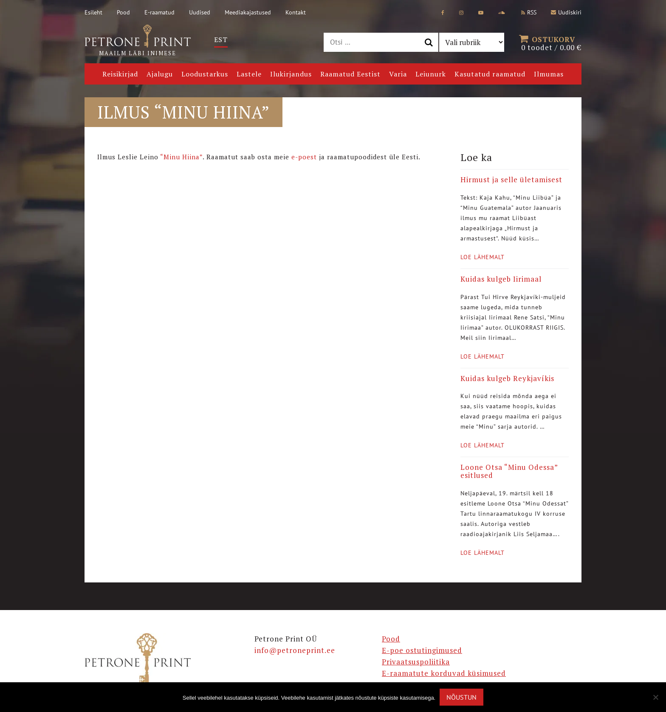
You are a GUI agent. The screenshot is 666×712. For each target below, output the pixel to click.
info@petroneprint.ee (294, 650)
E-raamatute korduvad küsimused (444, 673)
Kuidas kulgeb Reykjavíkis (507, 378)
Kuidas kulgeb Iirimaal (501, 279)
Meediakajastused (248, 12)
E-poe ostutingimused (422, 650)
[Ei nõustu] (655, 697)
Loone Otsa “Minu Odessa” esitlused (509, 471)
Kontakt (295, 12)
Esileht (93, 12)
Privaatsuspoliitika (416, 662)
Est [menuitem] (221, 39)
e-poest (304, 157)
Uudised (199, 12)
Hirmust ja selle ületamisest (511, 179)
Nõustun (461, 697)
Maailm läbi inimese (138, 41)
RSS (528, 12)
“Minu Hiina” (181, 157)
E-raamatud (159, 12)
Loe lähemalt (482, 257)
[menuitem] (221, 40)
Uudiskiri (566, 12)
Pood (123, 12)
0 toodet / (551, 42)
